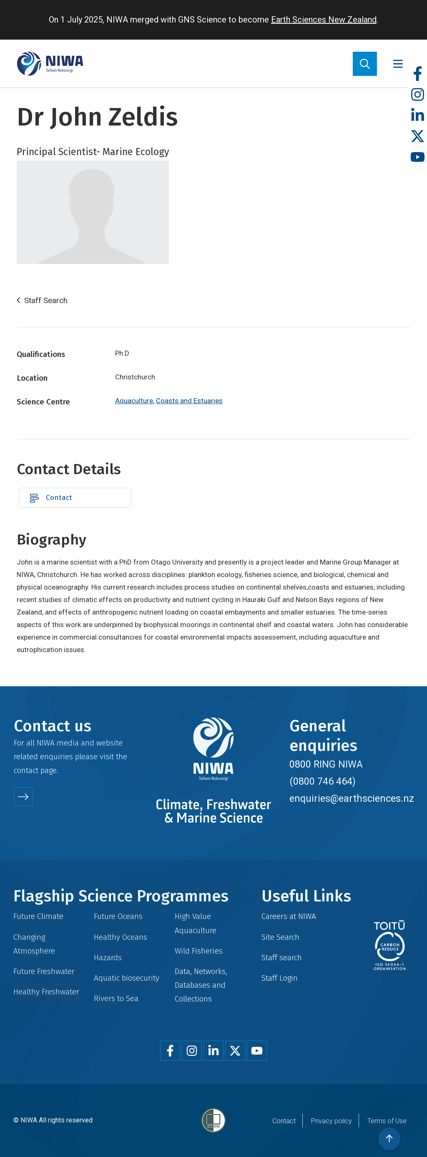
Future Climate (38, 916)
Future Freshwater (44, 971)
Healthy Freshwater (46, 991)
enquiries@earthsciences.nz (351, 798)
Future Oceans (118, 916)
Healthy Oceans (120, 937)
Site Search (280, 937)
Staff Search (46, 300)
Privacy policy (331, 1121)
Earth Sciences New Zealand (324, 20)
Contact (59, 497)
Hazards (108, 957)
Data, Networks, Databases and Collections (201, 985)
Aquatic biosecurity (126, 978)
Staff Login (279, 978)
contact (26, 770)
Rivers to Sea (116, 998)
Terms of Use (387, 1121)
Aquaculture (134, 401)
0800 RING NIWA (326, 764)
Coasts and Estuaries (189, 401)
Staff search (281, 957)
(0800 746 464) (322, 781)
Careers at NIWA (288, 916)
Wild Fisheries (199, 951)
